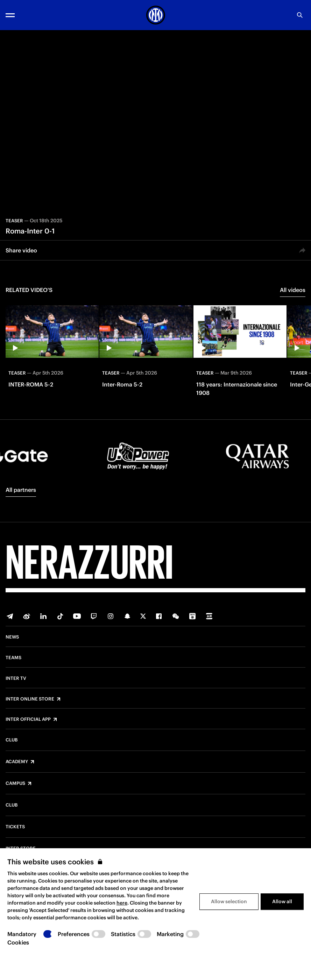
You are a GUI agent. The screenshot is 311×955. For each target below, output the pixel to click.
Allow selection (229, 901)
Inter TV (16, 678)
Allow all (282, 901)
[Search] (299, 15)
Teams (13, 658)
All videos (292, 289)
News (12, 637)
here (121, 903)
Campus (15, 783)
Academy (17, 762)
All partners (21, 489)
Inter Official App (28, 719)
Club (11, 740)
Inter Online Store (30, 699)
